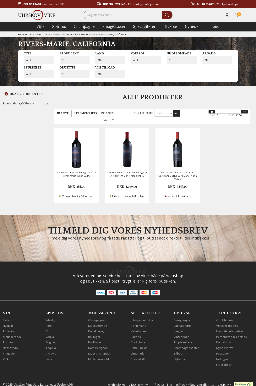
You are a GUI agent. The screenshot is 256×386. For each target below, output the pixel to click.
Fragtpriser (223, 357)
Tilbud (214, 26)
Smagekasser (113, 26)
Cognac (51, 336)
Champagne (96, 314)
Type (27, 53)
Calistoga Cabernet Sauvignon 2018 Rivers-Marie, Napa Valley (76, 168)
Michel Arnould (98, 352)
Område (137, 53)
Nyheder (192, 26)
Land (99, 53)
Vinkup (7, 352)
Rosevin (8, 325)
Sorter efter (144, 113)
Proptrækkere (183, 336)
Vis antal (108, 113)
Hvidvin (8, 320)
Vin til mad (105, 67)
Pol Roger (94, 336)
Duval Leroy (96, 325)
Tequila (51, 341)
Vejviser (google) (227, 320)
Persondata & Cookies (231, 330)
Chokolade (138, 336)
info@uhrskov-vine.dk (191, 377)
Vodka (50, 330)
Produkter (36, 34)
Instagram (223, 352)
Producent (69, 53)
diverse (170, 26)
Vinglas (179, 325)
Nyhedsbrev (224, 341)
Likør (49, 352)
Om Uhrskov (224, 314)
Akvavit (51, 347)
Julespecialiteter (142, 314)
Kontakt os (223, 336)
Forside (22, 34)
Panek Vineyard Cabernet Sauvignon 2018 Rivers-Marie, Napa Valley (127, 168)
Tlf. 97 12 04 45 (161, 377)
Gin (48, 325)
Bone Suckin (139, 341)
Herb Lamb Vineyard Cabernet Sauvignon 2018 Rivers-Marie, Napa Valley (177, 170)
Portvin (8, 336)
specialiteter (144, 26)
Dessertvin (10, 341)
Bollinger (94, 330)
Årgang (208, 53)
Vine (47, 34)
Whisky (50, 314)
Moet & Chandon (99, 347)
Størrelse (32, 67)
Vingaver (9, 347)
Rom (49, 320)
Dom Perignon (98, 341)
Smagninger (182, 314)
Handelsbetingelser (229, 325)
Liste (64, 113)
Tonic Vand (138, 320)
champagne (84, 27)
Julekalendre (182, 320)
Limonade (137, 347)
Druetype (67, 67)
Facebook (222, 347)
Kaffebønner (139, 325)
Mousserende (12, 330)
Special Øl (138, 352)
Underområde (179, 53)
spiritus (59, 26)
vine (40, 26)
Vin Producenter (62, 34)
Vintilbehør (181, 330)
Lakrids (136, 330)
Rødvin (7, 314)
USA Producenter (85, 34)
